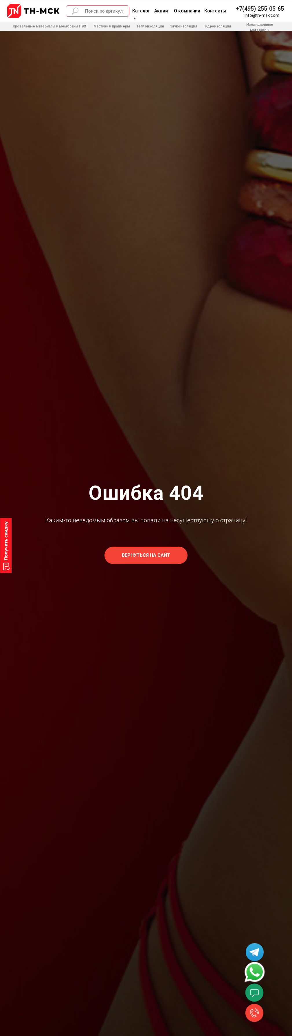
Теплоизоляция (150, 26)
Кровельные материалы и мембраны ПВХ (49, 26)
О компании (187, 11)
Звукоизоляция (183, 26)
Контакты (215, 11)
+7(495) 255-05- (257, 8)
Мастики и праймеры (111, 26)
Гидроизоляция (217, 26)
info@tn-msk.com (262, 15)
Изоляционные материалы (259, 27)
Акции (161, 11)
